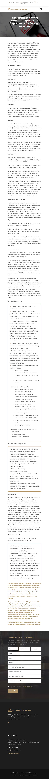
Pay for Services (16, 775)
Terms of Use (26, 775)
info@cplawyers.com (27, 2)
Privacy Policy (28, 687)
